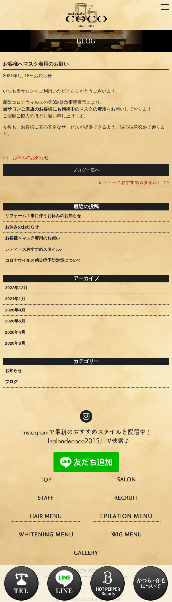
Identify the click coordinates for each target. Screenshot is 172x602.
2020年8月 (15, 309)
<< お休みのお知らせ (26, 157)
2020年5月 (15, 320)
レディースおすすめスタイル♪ (33, 249)
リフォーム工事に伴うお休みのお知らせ (43, 215)
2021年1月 (15, 298)
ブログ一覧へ (86, 170)
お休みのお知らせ (22, 227)
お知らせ (13, 370)
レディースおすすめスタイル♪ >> (134, 182)
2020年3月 (15, 343)
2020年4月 (15, 332)
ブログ (11, 381)
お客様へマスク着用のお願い (32, 238)
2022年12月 (16, 287)
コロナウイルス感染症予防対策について (43, 260)
